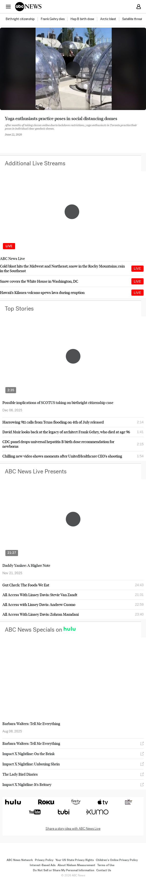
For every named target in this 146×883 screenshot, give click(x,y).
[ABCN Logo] (28, 6)
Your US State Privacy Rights (74, 860)
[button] (8, 6)
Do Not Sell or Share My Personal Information (63, 870)
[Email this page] (32, 138)
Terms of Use (105, 865)
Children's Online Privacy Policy (117, 860)
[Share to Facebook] (6, 138)
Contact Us (103, 870)
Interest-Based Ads (43, 865)
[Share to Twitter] (19, 138)
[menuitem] (20, 19)
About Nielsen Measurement (76, 865)
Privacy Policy (44, 860)
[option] (23, 19)
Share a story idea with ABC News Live (73, 829)
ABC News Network (20, 860)
